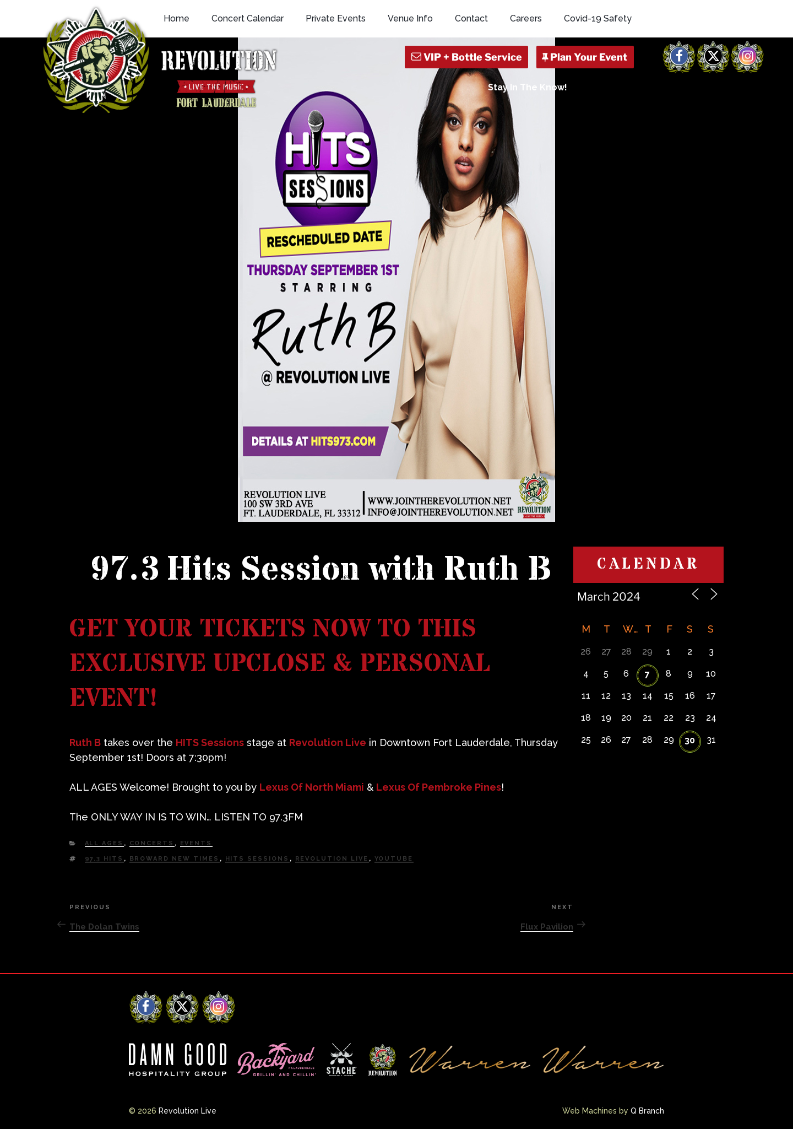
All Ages (104, 843)
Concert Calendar (247, 18)
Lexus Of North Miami (311, 787)
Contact (471, 18)
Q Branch (647, 1110)
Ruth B (85, 742)
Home (176, 18)
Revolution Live (327, 742)
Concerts (152, 843)
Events (196, 843)
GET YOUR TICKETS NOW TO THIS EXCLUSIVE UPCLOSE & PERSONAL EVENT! (279, 664)
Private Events (336, 18)
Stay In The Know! (527, 87)
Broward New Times (174, 858)
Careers (526, 18)
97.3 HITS (104, 858)
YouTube (394, 858)
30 (690, 740)
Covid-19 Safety (598, 18)
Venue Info (410, 18)
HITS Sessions (210, 742)
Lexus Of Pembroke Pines (438, 787)
